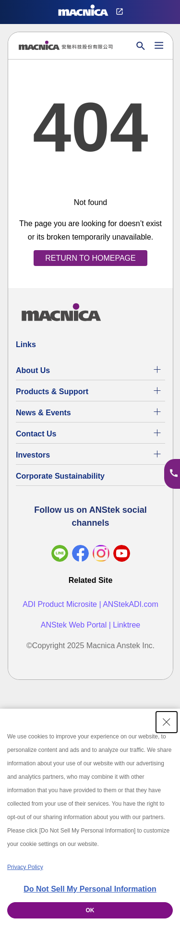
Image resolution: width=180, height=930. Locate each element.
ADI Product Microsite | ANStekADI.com (90, 604)
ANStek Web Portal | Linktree (91, 625)
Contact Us (36, 434)
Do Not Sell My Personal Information (90, 889)
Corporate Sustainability (60, 476)
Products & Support (52, 391)
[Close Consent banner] (166, 722)
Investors (33, 455)
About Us (33, 370)
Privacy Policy (25, 867)
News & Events (43, 413)
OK (90, 910)
